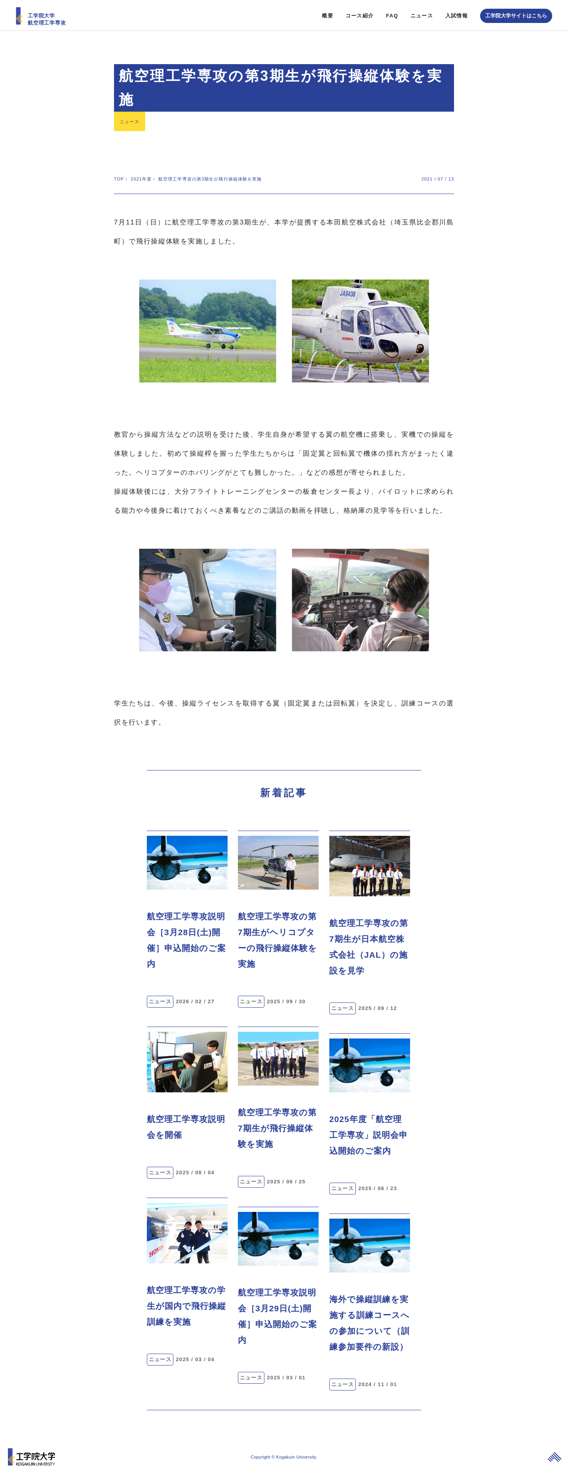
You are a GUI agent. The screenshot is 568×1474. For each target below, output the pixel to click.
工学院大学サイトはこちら (516, 14)
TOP (119, 177)
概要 (327, 14)
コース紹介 (360, 14)
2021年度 (141, 177)
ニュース (421, 14)
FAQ (392, 14)
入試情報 (456, 14)
